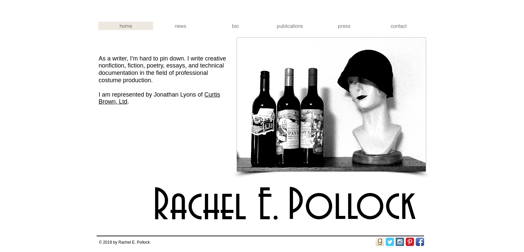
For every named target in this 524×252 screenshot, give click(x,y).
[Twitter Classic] (390, 242)
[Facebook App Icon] (420, 242)
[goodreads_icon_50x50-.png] (380, 242)
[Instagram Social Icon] (400, 242)
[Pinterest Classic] (410, 242)
